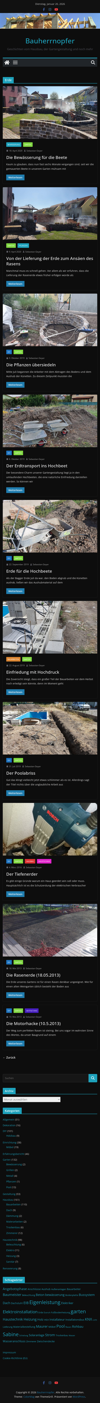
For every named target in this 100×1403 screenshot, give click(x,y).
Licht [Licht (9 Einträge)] (95, 1320)
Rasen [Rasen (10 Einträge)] (68, 1327)
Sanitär (10, 1261)
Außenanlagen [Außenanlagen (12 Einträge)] (58, 1289)
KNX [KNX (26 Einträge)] (88, 1319)
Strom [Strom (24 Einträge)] (50, 1334)
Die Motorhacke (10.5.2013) (33, 1023)
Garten (27, 144)
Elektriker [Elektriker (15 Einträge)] (67, 1303)
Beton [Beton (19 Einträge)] (40, 1295)
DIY (9, 352)
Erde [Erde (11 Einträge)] (40, 1312)
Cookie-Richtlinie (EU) (15, 1358)
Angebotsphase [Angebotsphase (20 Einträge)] (15, 1289)
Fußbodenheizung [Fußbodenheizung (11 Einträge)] (60, 1312)
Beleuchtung (13, 1244)
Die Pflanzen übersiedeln (31, 365)
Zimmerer (12, 1233)
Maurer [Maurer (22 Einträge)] (42, 1326)
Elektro (10, 1250)
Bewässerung (14, 144)
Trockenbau (13, 1227)
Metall (10, 1175)
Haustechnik (44, 861)
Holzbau (11, 1135)
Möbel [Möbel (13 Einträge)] (52, 1326)
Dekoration (9, 1125)
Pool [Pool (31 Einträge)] (60, 1326)
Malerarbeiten (14, 1221)
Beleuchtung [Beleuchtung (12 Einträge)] (28, 1295)
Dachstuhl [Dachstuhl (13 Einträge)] (17, 1303)
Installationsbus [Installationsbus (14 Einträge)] (74, 1319)
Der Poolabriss (20, 773)
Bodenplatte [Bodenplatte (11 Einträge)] (71, 1295)
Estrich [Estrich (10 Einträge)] (47, 1312)
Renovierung (10, 1268)
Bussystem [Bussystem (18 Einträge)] (87, 1295)
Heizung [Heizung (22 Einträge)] (30, 1319)
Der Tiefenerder (22, 874)
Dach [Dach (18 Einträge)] (6, 1303)
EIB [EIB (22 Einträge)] (26, 1302)
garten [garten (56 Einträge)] (78, 1311)
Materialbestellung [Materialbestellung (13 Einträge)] (24, 1326)
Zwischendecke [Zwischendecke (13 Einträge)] (46, 1341)
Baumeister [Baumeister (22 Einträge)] (12, 1294)
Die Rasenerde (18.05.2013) (33, 975)
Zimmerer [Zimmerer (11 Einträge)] (31, 1341)
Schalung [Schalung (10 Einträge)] (23, 1335)
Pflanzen (23, 245)
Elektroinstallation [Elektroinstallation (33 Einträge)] (20, 1311)
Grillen (10, 1170)
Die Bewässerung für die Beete (36, 157)
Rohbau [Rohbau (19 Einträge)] (77, 1326)
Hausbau (30, 861)
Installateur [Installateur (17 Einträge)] (57, 1319)
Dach (9, 1210)
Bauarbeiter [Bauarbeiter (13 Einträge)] (74, 1289)
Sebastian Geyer (35, 150)
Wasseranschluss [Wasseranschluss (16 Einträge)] (14, 1341)
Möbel (10, 1147)
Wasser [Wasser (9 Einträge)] (72, 1335)
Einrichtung (9, 1142)
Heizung (11, 1256)
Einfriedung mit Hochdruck (32, 672)
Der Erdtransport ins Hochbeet (36, 466)
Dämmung (12, 1215)
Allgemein (8, 1119)
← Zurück (9, 1057)
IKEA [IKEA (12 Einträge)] (46, 1319)
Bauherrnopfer (50, 40)
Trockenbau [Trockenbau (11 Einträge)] (62, 1335)
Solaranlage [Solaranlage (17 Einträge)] (36, 1335)
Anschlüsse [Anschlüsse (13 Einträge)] (34, 1289)
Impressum (9, 1352)
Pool (8, 1187)
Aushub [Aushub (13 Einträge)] (46, 1289)
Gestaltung (31, 1010)
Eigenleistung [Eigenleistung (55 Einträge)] (44, 1302)
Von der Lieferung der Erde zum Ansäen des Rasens (49, 261)
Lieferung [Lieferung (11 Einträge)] (7, 1326)
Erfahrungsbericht (13, 1154)
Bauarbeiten (13, 659)
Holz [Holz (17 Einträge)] (40, 1319)
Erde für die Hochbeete (29, 571)
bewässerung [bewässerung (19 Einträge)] (55, 1295)
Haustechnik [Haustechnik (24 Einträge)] (13, 1319)
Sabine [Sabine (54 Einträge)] (11, 1334)
